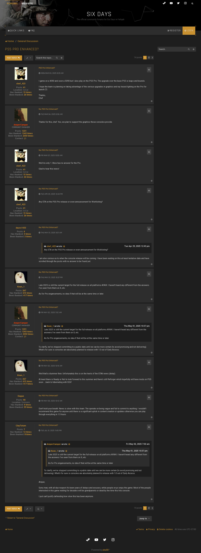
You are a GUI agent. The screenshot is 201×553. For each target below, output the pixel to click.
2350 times (28, 136)
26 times (28, 95)
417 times (28, 295)
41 (24, 87)
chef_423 (20, 83)
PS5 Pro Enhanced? (22, 49)
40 (24, 400)
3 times (27, 234)
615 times (27, 293)
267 (24, 290)
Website (27, 3)
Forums (12, 3)
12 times (27, 432)
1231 (24, 131)
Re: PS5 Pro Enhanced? (48, 109)
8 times (28, 434)
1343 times (27, 133)
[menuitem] (31, 31)
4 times (27, 405)
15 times (27, 92)
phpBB (106, 550)
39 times (28, 407)
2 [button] (148, 57)
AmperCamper (21, 125)
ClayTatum (21, 425)
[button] (152, 57)
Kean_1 (20, 286)
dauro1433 (21, 228)
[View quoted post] (64, 246)
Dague (21, 396)
